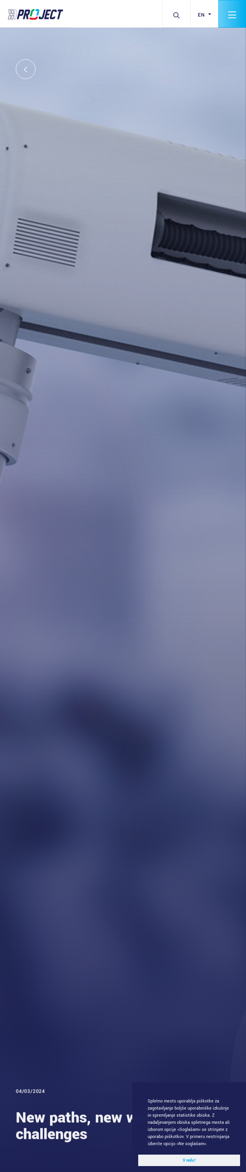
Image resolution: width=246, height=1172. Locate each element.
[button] (209, 1144)
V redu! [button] (189, 1160)
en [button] (202, 15)
